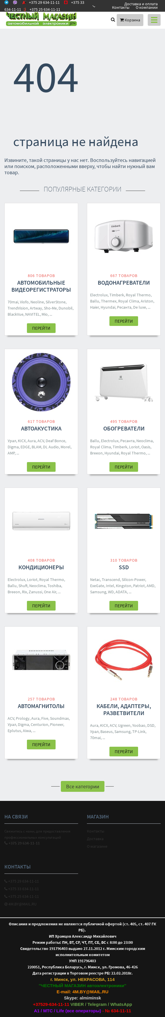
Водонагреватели (124, 282)
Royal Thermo (138, 295)
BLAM (36, 446)
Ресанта (124, 307)
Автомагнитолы (41, 706)
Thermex (108, 301)
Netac (95, 579)
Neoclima (144, 440)
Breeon (96, 453)
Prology (23, 718)
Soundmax (59, 718)
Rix (24, 591)
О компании (147, 7)
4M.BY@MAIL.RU (20, 904)
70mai (13, 302)
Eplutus (14, 730)
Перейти (41, 328)
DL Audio (51, 446)
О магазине (97, 846)
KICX (22, 440)
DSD (150, 725)
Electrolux (99, 295)
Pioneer (56, 724)
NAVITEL (32, 314)
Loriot (134, 446)
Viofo (24, 302)
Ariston (147, 301)
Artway (36, 308)
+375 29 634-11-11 (21, 881)
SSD (124, 567)
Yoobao (138, 725)
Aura (32, 440)
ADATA (121, 591)
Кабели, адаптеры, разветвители (124, 709)
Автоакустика (41, 428)
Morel (66, 446)
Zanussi (35, 591)
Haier (94, 307)
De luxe (139, 307)
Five (44, 718)
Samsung (98, 591)
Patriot (139, 585)
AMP (11, 453)
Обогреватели (124, 428)
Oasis (145, 446)
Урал (12, 440)
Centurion (39, 724)
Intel (110, 585)
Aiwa (27, 730)
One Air (50, 591)
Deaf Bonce (55, 440)
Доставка (95, 838)
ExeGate (97, 585)
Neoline (37, 302)
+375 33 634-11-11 (21, 888)
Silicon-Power (133, 579)
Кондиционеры (41, 567)
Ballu (94, 301)
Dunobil (66, 308)
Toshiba (54, 585)
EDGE (25, 446)
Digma (13, 446)
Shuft (23, 585)
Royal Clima (128, 301)
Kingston (123, 585)
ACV (40, 440)
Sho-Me (50, 308)
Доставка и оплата (141, 3)
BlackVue (15, 314)
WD (111, 591)
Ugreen (124, 725)
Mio (45, 314)
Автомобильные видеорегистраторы (41, 286)
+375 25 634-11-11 (21, 896)
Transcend (111, 579)
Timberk (116, 295)
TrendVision (18, 308)
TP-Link (138, 731)
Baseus (106, 731)
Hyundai (108, 307)
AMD (150, 585)
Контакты (120, 7)
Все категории (82, 786)
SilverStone (56, 302)
